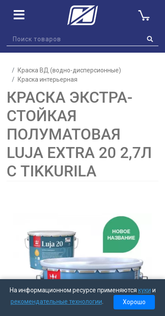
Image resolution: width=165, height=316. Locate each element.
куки (144, 290)
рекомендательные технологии (56, 301)
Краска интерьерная (47, 79)
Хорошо (134, 301)
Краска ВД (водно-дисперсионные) (69, 70)
